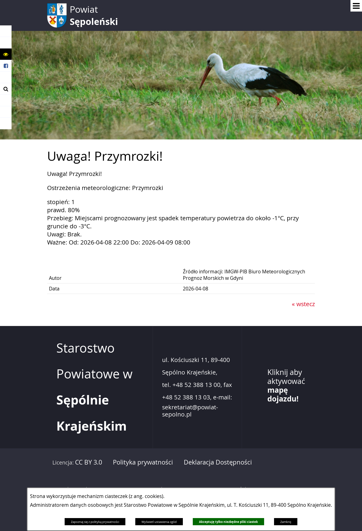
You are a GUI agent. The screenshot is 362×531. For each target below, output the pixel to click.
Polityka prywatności (143, 462)
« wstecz (303, 304)
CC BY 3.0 (88, 462)
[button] (6, 54)
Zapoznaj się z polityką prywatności (95, 522)
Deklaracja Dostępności (218, 462)
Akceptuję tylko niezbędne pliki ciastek (228, 522)
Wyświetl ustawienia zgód (159, 522)
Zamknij (285, 522)
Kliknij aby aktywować (286, 385)
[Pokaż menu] (356, 6)
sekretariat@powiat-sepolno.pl (190, 411)
